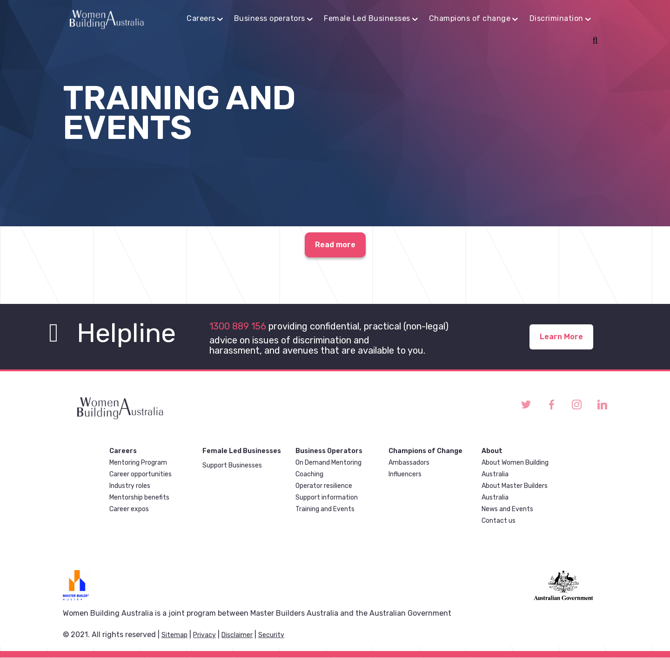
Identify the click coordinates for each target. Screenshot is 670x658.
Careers (201, 18)
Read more (335, 245)
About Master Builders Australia (515, 491)
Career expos (129, 509)
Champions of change (470, 18)
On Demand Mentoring (328, 463)
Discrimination (556, 18)
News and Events (507, 509)
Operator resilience (323, 486)
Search (593, 41)
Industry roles (129, 486)
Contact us (499, 521)
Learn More (561, 336)
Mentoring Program (138, 463)
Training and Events (325, 509)
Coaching (309, 474)
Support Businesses (232, 465)
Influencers (405, 474)
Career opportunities (140, 474)
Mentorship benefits (139, 497)
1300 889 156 (237, 326)
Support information (326, 497)
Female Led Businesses (367, 18)
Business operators (269, 18)
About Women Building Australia (515, 468)
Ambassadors (409, 463)
